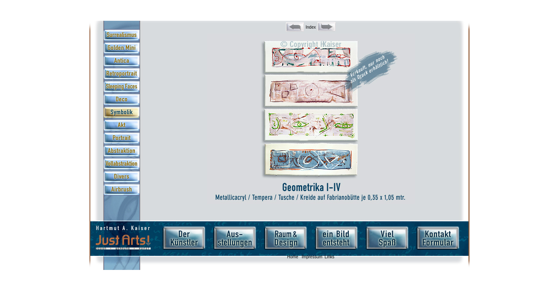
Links (329, 257)
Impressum (312, 257)
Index (311, 27)
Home (292, 257)
